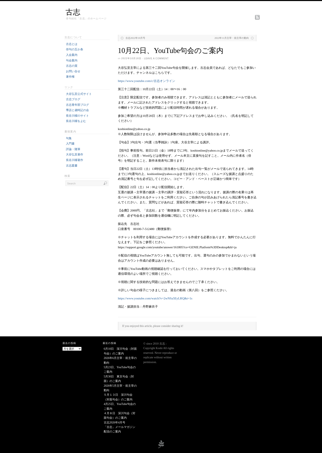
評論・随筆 (73, 149)
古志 (73, 12)
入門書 (70, 143)
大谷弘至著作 (74, 154)
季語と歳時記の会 (77, 110)
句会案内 (71, 60)
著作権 (70, 76)
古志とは (71, 44)
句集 (69, 138)
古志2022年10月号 (135, 38)
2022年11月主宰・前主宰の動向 (231, 38)
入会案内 (71, 54)
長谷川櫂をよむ (76, 121)
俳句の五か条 (74, 49)
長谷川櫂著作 (74, 160)
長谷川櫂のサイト (77, 115)
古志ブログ (73, 99)
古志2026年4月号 (114, 422)
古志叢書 (71, 165)
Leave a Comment (156, 58)
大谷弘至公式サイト (79, 93)
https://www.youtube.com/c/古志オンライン (146, 81)
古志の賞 (71, 65)
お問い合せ (73, 71)
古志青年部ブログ (77, 104)
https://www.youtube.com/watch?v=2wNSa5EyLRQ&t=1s (155, 298)
